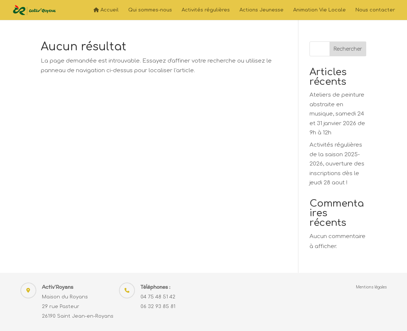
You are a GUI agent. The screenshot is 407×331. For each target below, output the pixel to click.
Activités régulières (206, 10)
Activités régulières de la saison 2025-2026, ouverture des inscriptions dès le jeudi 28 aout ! (337, 164)
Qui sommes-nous (150, 10)
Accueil (106, 10)
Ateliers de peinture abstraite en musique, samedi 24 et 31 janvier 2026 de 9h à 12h (337, 114)
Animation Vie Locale (319, 10)
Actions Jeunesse (261, 10)
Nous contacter (375, 10)
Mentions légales (371, 287)
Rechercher (347, 49)
